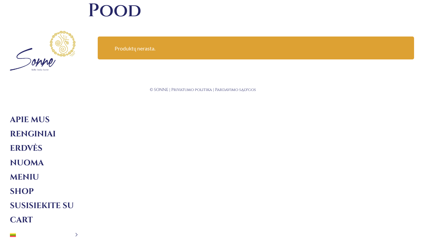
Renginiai (33, 134)
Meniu (24, 177)
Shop (22, 191)
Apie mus (30, 120)
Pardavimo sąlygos (235, 89)
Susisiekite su (42, 205)
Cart (21, 220)
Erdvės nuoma (27, 155)
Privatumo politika (191, 89)
